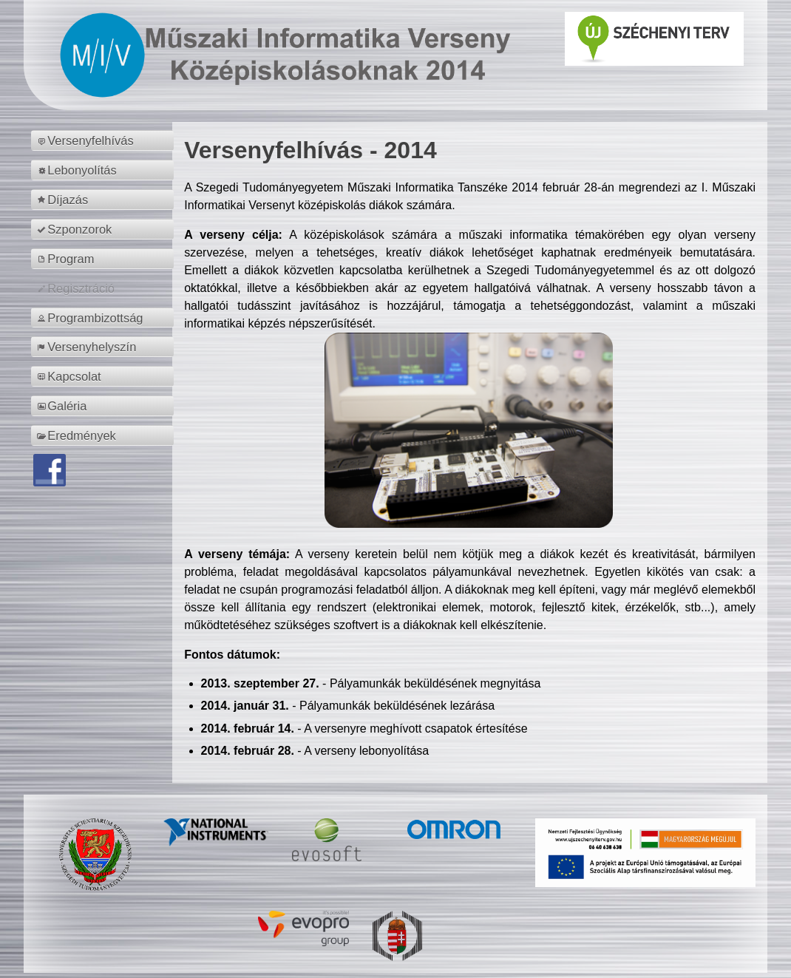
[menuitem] (104, 140)
